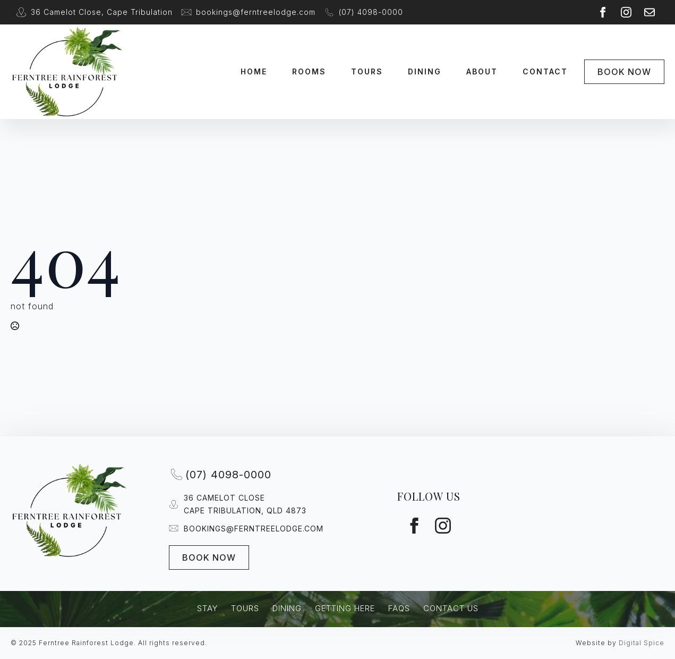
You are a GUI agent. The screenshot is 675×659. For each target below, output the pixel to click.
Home (254, 71)
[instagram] (626, 12)
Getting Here (345, 608)
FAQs (399, 608)
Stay (207, 608)
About (482, 71)
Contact (545, 71)
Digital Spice (641, 643)
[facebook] (602, 12)
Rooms (309, 71)
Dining (424, 71)
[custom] (649, 12)
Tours (367, 71)
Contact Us (451, 608)
